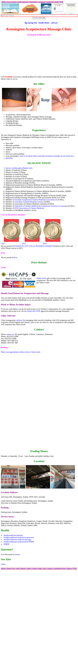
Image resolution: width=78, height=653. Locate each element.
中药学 (31, 542)
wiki (18, 569)
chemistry (33, 2)
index (29, 569)
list (8, 2)
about (9, 569)
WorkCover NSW (33, 311)
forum (17, 554)
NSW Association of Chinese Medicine (29, 208)
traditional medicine (16, 537)
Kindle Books (52, 23)
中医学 (6, 544)
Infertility (9, 158)
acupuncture (29, 537)
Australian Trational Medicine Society (29, 202)
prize (15, 257)
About (3, 564)
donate (23, 569)
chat (44, 569)
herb (26, 542)
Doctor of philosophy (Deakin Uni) (19, 168)
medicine (50, 2)
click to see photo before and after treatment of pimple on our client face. (46, 156)
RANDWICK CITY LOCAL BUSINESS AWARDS (33, 246)
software (62, 23)
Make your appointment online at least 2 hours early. (20, 352)
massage (28, 540)
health (6, 535)
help (56, 2)
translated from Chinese (63, 569)
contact (9, 334)
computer (42, 2)
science (13, 2)
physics (26, 2)
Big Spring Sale (39, 23)
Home (3, 2)
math (19, 2)
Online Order (41, 278)
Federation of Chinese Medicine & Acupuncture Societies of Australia (41, 206)
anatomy (20, 535)
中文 (61, 2)
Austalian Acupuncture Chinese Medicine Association (34, 200)
